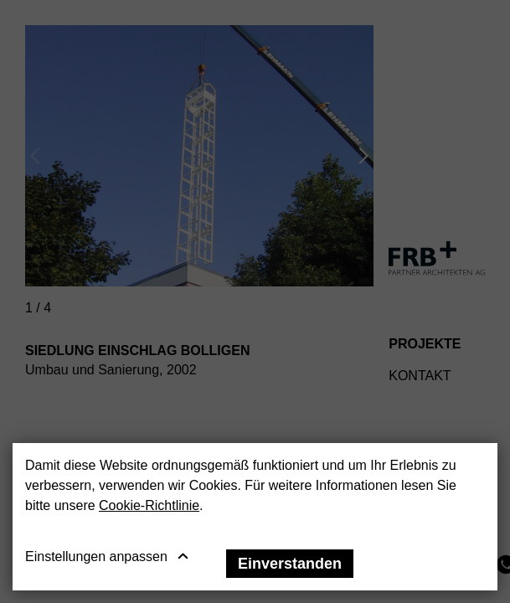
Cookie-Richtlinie (149, 505)
